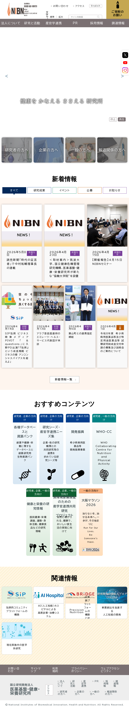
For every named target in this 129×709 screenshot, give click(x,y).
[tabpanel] (64, 76)
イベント (64, 190)
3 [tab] (69, 119)
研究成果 (39, 190)
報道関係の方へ (112, 150)
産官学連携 (54, 23)
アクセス (79, 6)
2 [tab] (64, 119)
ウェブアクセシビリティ (110, 670)
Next (122, 76)
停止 (113, 119)
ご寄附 (118, 13)
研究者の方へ (17, 150)
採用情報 (96, 23)
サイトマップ (36, 670)
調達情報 (118, 23)
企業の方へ (48, 150)
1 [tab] (58, 118)
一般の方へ (80, 150)
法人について (10, 23)
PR (75, 23)
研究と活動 (32, 23)
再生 (121, 119)
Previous (6, 76)
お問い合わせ (61, 6)
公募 (90, 190)
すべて (14, 190)
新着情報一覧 (63, 379)
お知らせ (114, 190)
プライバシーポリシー (79, 670)
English (95, 6)
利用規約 (55, 670)
